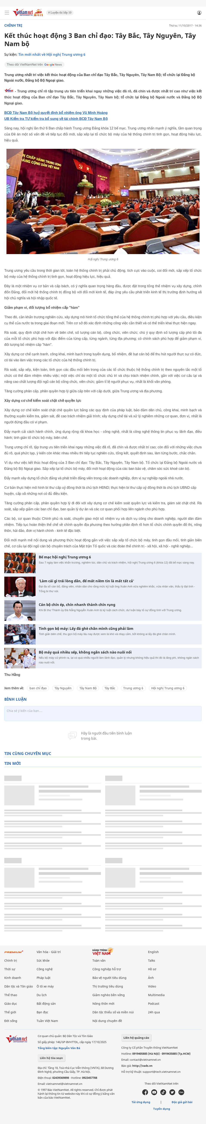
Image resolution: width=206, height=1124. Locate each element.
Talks (151, 960)
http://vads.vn (142, 1066)
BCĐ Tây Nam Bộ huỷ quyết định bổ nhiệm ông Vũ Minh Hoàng (56, 113)
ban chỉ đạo (38, 688)
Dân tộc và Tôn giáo (18, 986)
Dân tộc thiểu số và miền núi (113, 1012)
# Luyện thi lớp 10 (59, 12)
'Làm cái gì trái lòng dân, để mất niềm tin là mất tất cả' (86, 581)
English (153, 952)
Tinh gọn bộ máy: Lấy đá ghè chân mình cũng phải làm (86, 628)
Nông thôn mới (103, 1003)
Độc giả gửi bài (182, 1102)
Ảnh (151, 978)
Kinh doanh (12, 978)
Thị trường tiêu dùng (107, 986)
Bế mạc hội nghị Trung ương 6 (65, 557)
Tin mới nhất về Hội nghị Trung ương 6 (51, 54)
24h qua (154, 1012)
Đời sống (10, 1021)
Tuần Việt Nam (47, 1021)
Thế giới (10, 1012)
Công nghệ (45, 969)
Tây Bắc (110, 688)
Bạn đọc (42, 1012)
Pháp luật (43, 978)
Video (152, 986)
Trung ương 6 (133, 688)
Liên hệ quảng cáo (136, 1038)
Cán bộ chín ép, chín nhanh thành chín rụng (77, 604)
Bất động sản (46, 1003)
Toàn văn (99, 960)
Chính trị (13, 25)
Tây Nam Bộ (88, 688)
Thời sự (9, 969)
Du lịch (42, 995)
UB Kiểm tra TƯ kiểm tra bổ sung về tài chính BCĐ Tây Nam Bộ (56, 119)
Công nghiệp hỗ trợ (106, 969)
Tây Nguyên (63, 688)
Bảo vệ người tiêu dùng (109, 978)
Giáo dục (10, 1003)
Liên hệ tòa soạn (51, 1058)
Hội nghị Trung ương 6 (167, 688)
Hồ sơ (152, 969)
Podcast (153, 1003)
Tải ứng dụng (141, 1102)
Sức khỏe (43, 960)
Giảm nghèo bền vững (108, 995)
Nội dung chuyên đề (107, 1021)
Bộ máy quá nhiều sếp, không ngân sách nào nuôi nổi (85, 652)
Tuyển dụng (161, 1109)
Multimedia (156, 995)
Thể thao (10, 995)
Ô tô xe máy (45, 986)
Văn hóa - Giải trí (49, 952)
